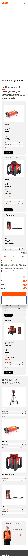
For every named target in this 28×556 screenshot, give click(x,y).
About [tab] (23, 256)
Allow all (14, 293)
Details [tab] (14, 256)
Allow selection (14, 297)
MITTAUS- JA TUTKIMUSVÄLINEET (10, 82)
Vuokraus (8, 80)
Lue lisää (7, 139)
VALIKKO (21, 2)
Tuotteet (13, 80)
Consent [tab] (5, 256)
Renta (3, 80)
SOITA (17, 535)
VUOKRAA (8, 152)
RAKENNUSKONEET (20, 80)
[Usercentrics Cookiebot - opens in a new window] (21, 253)
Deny (14, 301)
